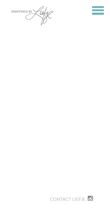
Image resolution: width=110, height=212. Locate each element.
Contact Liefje (67, 199)
